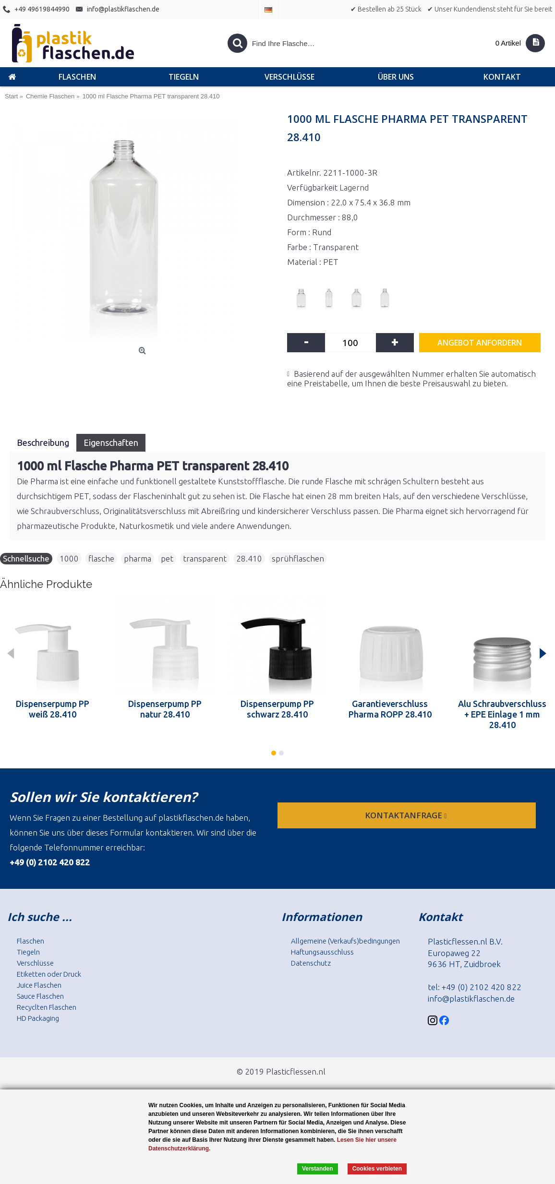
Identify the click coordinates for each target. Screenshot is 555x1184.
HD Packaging (38, 1018)
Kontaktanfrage (406, 815)
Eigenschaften (111, 442)
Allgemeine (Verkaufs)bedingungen (345, 941)
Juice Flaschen (39, 985)
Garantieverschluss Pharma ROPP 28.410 (390, 709)
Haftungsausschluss (322, 952)
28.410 (249, 558)
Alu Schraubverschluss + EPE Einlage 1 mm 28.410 (502, 714)
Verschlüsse (35, 963)
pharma (137, 558)
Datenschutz (311, 963)
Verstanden (317, 1168)
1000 (69, 558)
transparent (205, 558)
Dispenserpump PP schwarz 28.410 (277, 709)
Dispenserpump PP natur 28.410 (165, 709)
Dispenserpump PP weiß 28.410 (52, 709)
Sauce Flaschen (40, 996)
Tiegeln (28, 952)
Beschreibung (43, 442)
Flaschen (30, 941)
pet (167, 558)
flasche (101, 558)
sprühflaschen (298, 558)
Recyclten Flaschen (46, 1007)
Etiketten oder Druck (49, 974)
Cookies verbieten (377, 1168)
